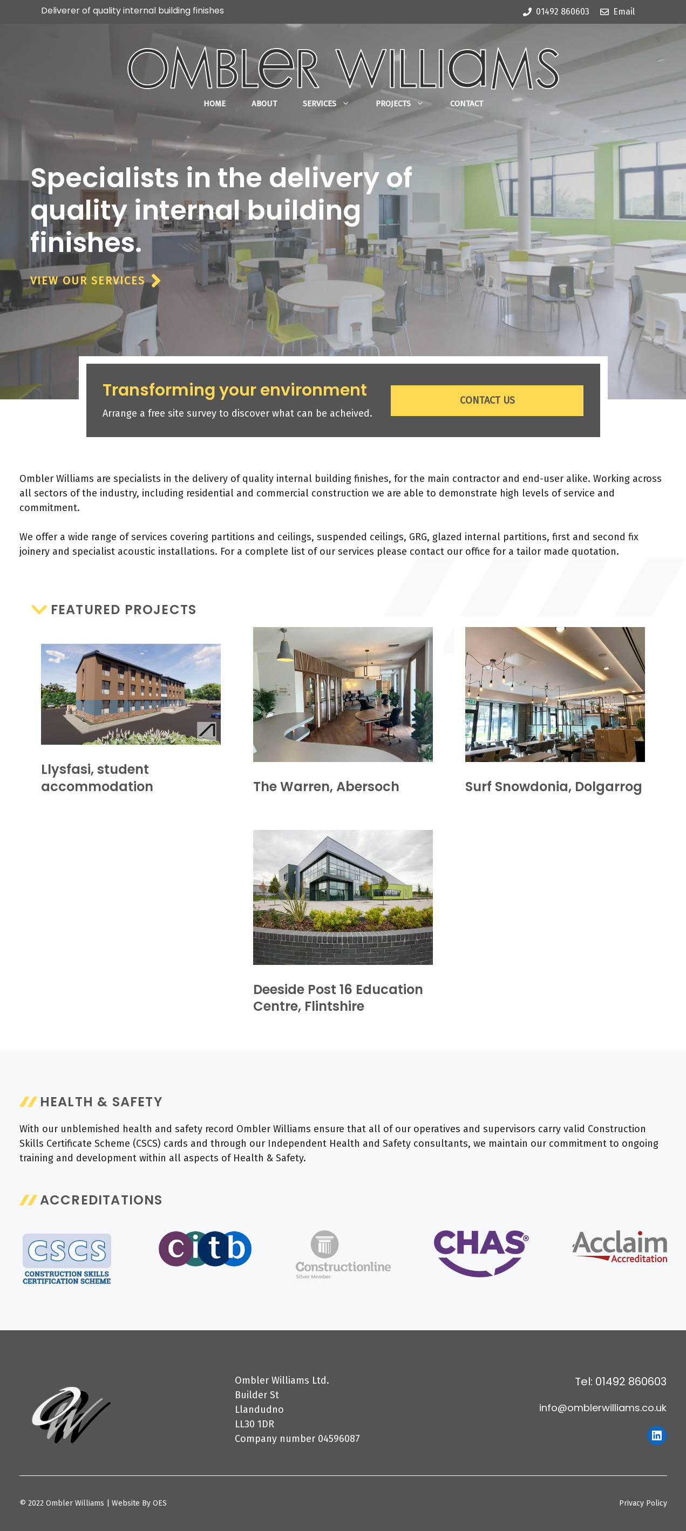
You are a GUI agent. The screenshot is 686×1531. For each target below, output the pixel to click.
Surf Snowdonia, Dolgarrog (553, 786)
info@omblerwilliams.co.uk (603, 1407)
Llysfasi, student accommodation (97, 777)
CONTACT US (487, 400)
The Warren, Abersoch (326, 786)
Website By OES (139, 1503)
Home (214, 103)
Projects (406, 103)
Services (333, 103)
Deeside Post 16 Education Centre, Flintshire (338, 998)
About (264, 103)
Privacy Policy (643, 1503)
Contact (466, 103)
